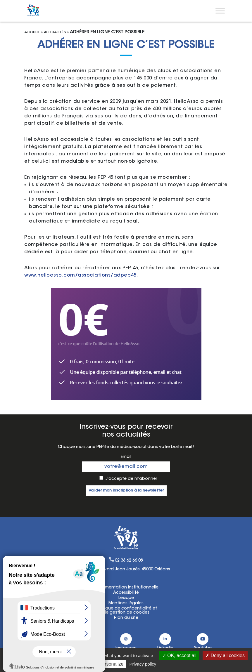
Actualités (55, 32)
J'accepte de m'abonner (131, 479)
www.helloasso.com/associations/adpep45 (80, 275)
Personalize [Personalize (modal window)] (111, 663)
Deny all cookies (225, 655)
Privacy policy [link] (143, 663)
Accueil (32, 32)
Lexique (126, 598)
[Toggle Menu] (220, 10)
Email (126, 457)
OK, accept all (179, 655)
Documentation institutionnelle (126, 588)
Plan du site (126, 618)
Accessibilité (126, 593)
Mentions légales (126, 603)
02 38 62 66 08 (129, 561)
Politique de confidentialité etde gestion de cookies (126, 611)
